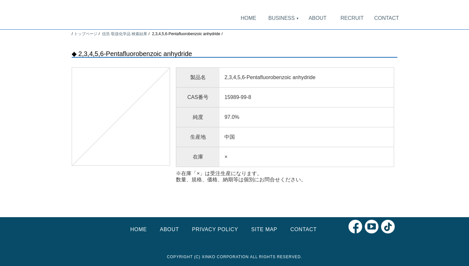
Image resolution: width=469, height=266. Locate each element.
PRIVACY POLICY (215, 229)
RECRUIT (351, 18)
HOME (248, 18)
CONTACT (386, 18)
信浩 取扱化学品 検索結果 (124, 34)
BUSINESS (283, 18)
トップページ (85, 34)
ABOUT (317, 18)
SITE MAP (264, 229)
